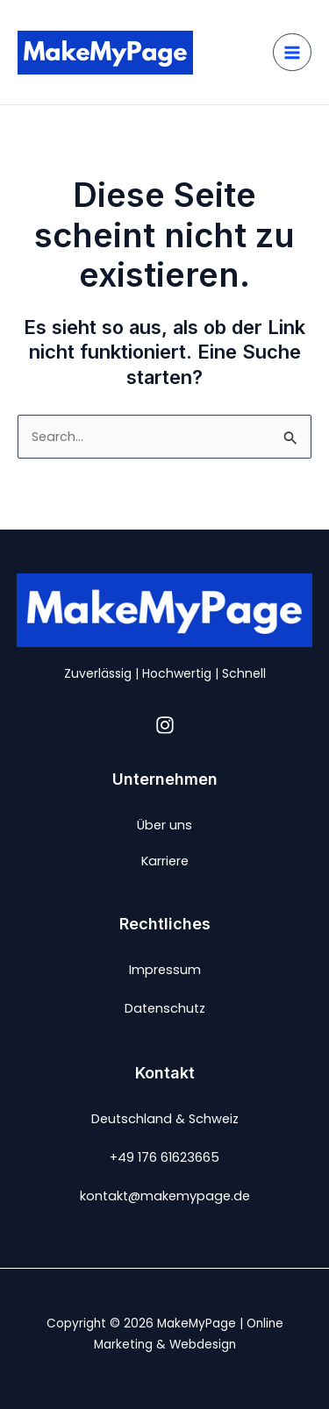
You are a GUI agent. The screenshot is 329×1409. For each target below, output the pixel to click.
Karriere (165, 861)
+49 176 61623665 (164, 1157)
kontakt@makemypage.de (165, 1196)
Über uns (164, 825)
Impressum (165, 969)
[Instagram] (165, 725)
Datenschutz (165, 1008)
